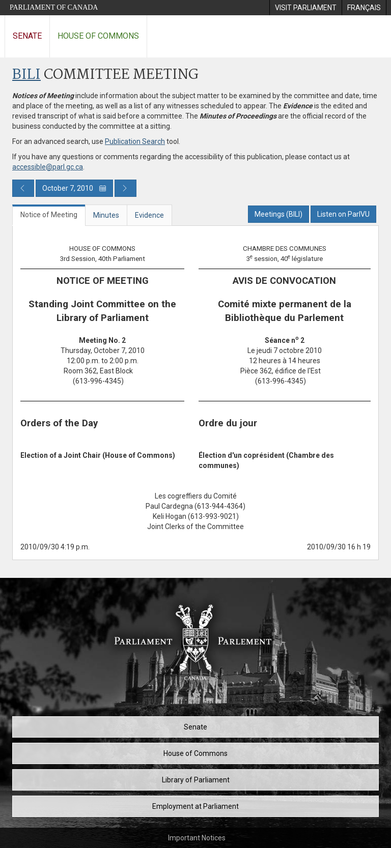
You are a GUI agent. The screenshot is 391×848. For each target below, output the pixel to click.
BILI (26, 75)
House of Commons (98, 36)
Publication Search (135, 141)
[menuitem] (305, 7)
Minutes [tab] (106, 215)
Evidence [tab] (149, 215)
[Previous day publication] (23, 188)
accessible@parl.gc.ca (47, 167)
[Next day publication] (125, 188)
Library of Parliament (196, 780)
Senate (27, 36)
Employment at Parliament (195, 806)
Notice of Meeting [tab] (48, 215)
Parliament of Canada (54, 7)
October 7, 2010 (74, 188)
